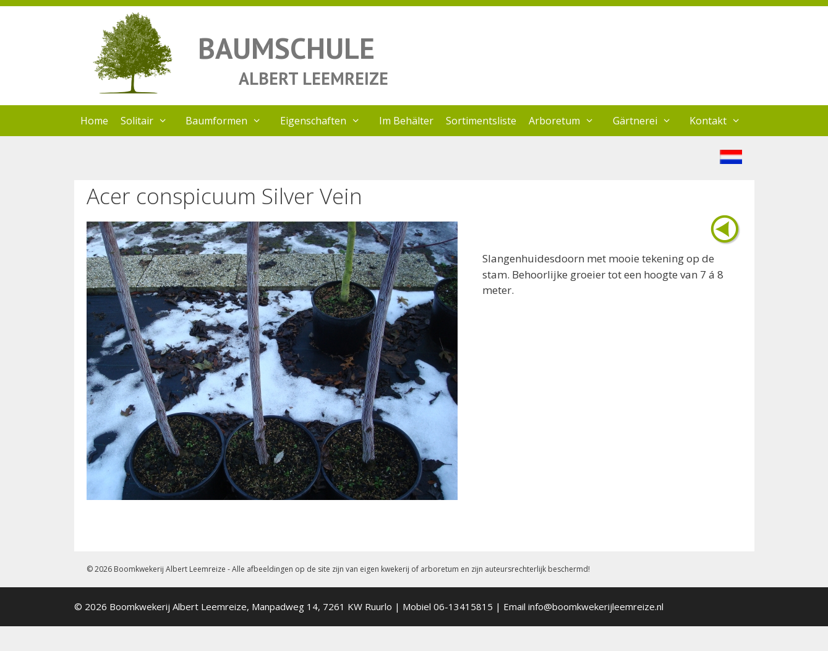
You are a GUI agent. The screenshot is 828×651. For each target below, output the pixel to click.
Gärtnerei (648, 120)
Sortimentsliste (481, 120)
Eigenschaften (326, 120)
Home (94, 120)
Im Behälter (406, 120)
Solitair (150, 120)
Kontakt (721, 120)
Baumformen (230, 120)
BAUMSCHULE (286, 48)
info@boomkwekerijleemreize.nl (596, 606)
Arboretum (568, 120)
